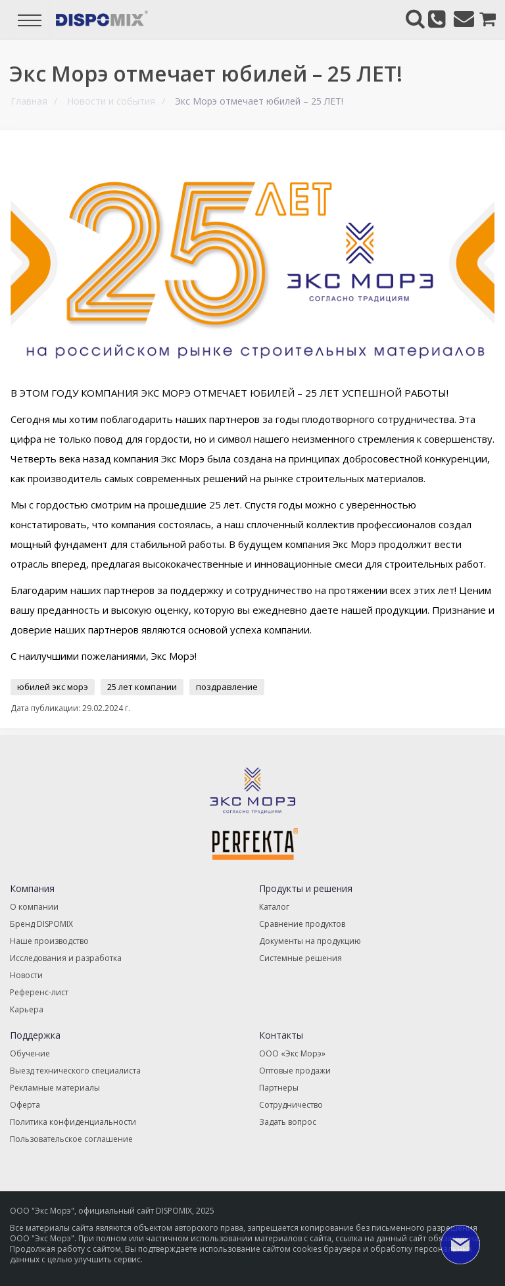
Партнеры (279, 1087)
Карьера (26, 1009)
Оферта (25, 1104)
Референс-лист (39, 992)
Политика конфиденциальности (73, 1121)
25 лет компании (142, 687)
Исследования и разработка (66, 958)
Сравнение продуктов (302, 923)
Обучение (30, 1053)
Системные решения (300, 958)
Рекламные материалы (55, 1087)
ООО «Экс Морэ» (292, 1053)
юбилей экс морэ (52, 687)
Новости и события (111, 101)
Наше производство (49, 941)
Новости (26, 975)
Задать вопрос (287, 1121)
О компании (34, 906)
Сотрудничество (291, 1104)
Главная (29, 101)
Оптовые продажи (295, 1070)
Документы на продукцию (310, 941)
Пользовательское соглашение (71, 1139)
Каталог (274, 906)
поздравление (227, 687)
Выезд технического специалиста (75, 1070)
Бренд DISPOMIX (41, 923)
